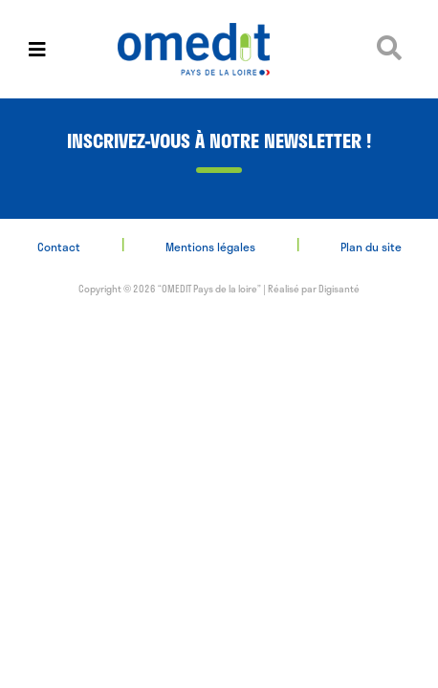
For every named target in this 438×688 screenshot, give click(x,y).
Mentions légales (210, 246)
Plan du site (371, 246)
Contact (58, 246)
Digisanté (339, 288)
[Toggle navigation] (37, 49)
